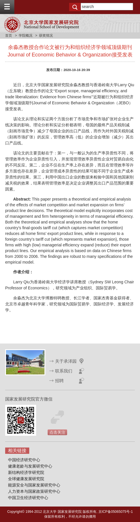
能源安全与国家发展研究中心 (34, 485)
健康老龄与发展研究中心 (30, 466)
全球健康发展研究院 (26, 478)
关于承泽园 (66, 361)
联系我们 (63, 370)
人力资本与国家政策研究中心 (34, 491)
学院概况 (25, 36)
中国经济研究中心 (24, 460)
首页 (8, 36)
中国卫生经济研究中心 (28, 497)
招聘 (59, 380)
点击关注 (57, 432)
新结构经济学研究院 (26, 472)
